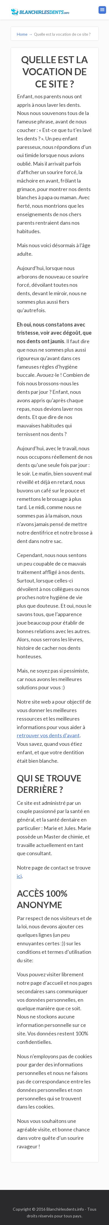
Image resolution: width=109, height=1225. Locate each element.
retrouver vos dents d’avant (48, 735)
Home (25, 34)
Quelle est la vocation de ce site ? (62, 34)
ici (19, 876)
